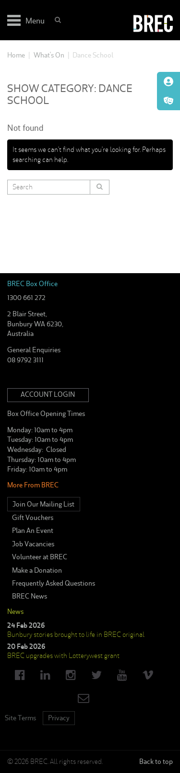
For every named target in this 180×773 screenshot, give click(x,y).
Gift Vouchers (32, 517)
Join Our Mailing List (43, 504)
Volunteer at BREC (39, 557)
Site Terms (20, 718)
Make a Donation (37, 570)
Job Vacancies (33, 544)
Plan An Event (32, 530)
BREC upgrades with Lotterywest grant (63, 655)
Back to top (156, 761)
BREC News (29, 596)
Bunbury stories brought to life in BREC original (75, 634)
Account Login (48, 394)
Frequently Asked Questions (53, 583)
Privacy (59, 718)
